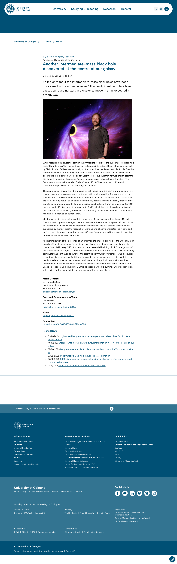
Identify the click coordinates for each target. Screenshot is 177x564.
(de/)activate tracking (54, 560)
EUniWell (28, 522)
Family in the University (94, 541)
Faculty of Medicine (73, 460)
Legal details (66, 500)
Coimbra (18, 522)
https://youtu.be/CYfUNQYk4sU (58, 323)
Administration (121, 450)
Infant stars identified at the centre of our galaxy (82, 374)
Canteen (118, 456)
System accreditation (47, 541)
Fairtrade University (73, 541)
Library (118, 466)
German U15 (40, 522)
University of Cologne (27, 47)
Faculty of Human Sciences (76, 469)
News (50, 47)
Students (18, 453)
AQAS (32, 541)
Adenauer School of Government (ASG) (81, 476)
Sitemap (55, 500)
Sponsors (18, 469)
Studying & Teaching (84, 8)
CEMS (16, 541)
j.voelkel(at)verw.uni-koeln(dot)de (59, 315)
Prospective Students (23, 450)
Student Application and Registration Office (134, 453)
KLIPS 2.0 (119, 460)
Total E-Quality (71, 522)
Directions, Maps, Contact (126, 469)
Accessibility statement (39, 500)
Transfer (125, 8)
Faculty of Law (70, 456)
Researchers (19, 460)
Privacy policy (20, 500)
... (43, 47)
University (59, 8)
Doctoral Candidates (23, 456)
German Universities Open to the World (132, 527)
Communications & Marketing (27, 473)
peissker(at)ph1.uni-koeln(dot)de (59, 299)
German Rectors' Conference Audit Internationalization (130, 522)
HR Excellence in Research (126, 530)
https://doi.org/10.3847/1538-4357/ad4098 (64, 332)
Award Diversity (87, 522)
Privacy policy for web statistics (28, 560)
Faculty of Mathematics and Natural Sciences (84, 466)
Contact (78, 500)
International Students (23, 463)
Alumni (17, 466)
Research (109, 8)
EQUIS (25, 541)
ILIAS (117, 463)
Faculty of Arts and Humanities (77, 463)
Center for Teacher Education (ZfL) (79, 473)
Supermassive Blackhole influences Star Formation (85, 364)
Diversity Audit (103, 522)
